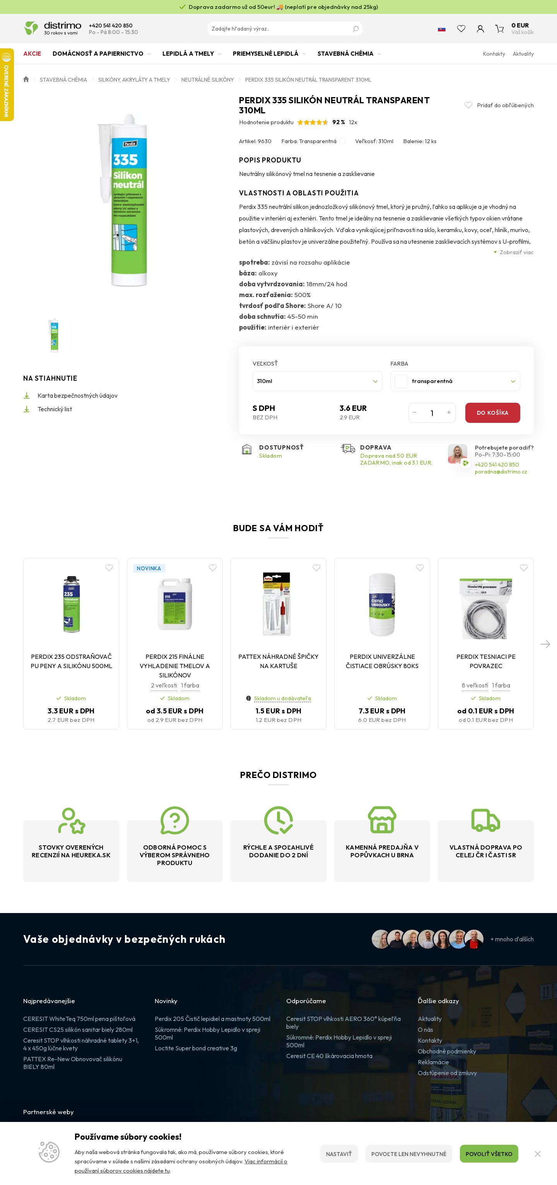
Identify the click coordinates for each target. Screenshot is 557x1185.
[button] (545, 643)
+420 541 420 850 (111, 25)
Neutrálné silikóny (207, 79)
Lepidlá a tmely (188, 57)
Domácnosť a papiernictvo (98, 57)
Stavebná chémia (346, 57)
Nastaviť (339, 1154)
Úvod (26, 78)
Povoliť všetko (489, 1154)
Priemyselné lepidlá (266, 57)
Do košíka (493, 412)
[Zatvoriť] (537, 1153)
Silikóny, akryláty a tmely (134, 79)
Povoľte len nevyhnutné (408, 1154)
